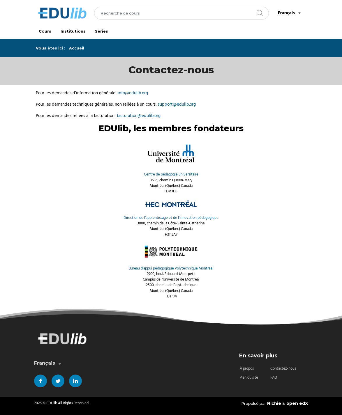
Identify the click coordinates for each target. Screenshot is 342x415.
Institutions (73, 31)
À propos (247, 368)
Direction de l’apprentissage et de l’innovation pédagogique (171, 218)
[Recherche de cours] (181, 13)
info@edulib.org (133, 93)
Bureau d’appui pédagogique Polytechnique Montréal (171, 268)
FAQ (273, 377)
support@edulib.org (177, 104)
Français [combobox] (290, 13)
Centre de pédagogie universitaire (171, 174)
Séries (101, 31)
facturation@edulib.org (139, 115)
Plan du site (249, 377)
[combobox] (181, 13)
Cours (45, 31)
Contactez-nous (283, 368)
